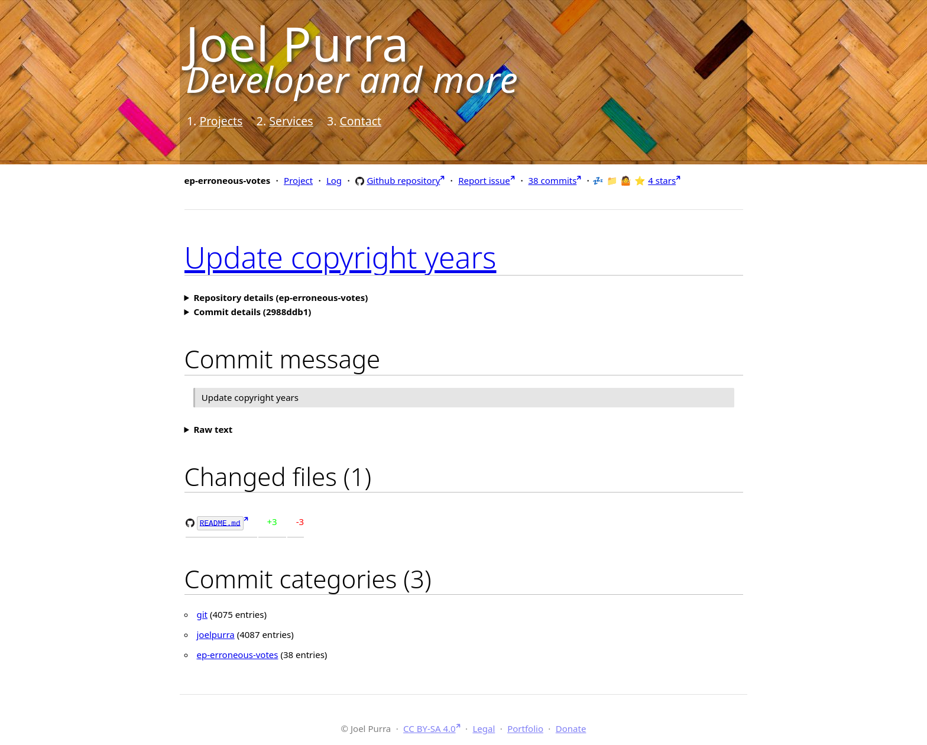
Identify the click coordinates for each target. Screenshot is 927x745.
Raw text (212, 429)
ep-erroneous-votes (237, 654)
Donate (571, 727)
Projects (220, 121)
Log (334, 180)
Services (291, 121)
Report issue (484, 180)
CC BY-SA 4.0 (429, 727)
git (202, 614)
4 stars (662, 180)
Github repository (403, 180)
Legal (483, 727)
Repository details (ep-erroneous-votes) (280, 297)
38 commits (553, 180)
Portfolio (525, 727)
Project (298, 180)
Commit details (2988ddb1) (252, 312)
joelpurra (216, 634)
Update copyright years (340, 257)
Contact (360, 121)
